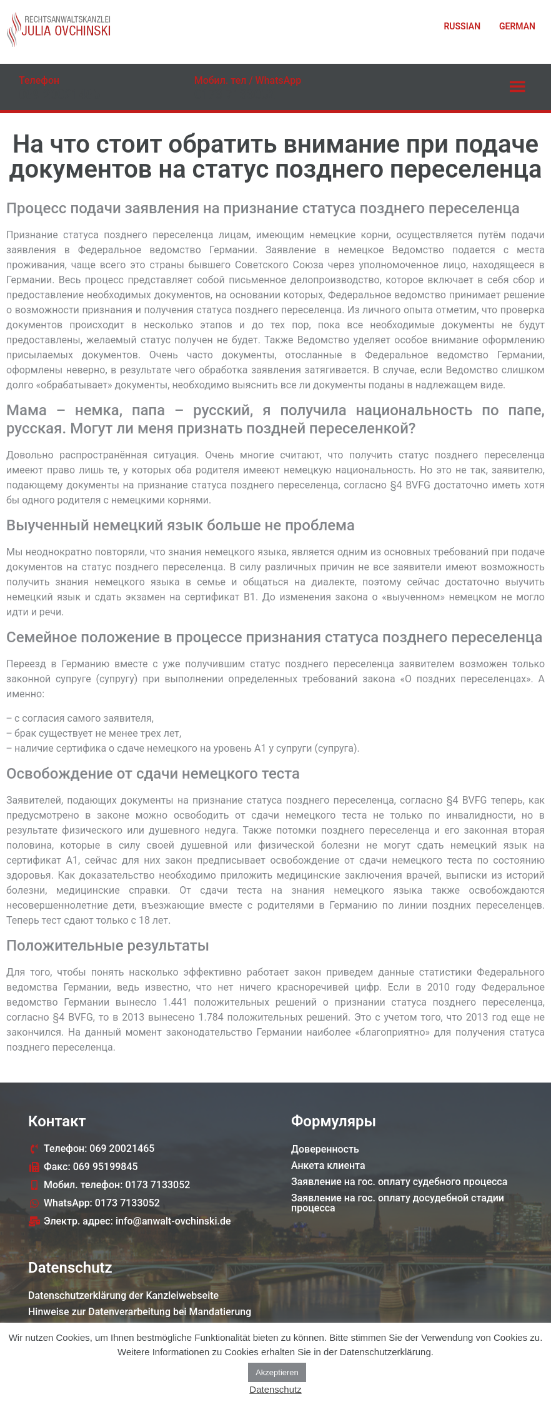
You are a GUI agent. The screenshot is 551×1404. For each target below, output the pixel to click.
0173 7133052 (235, 94)
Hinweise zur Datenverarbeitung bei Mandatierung (139, 1312)
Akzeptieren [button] (277, 1372)
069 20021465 (59, 94)
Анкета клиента (328, 1165)
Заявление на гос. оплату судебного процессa (399, 1182)
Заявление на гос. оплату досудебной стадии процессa (397, 1203)
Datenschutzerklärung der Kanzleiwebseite (123, 1295)
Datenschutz (275, 1389)
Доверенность (325, 1149)
